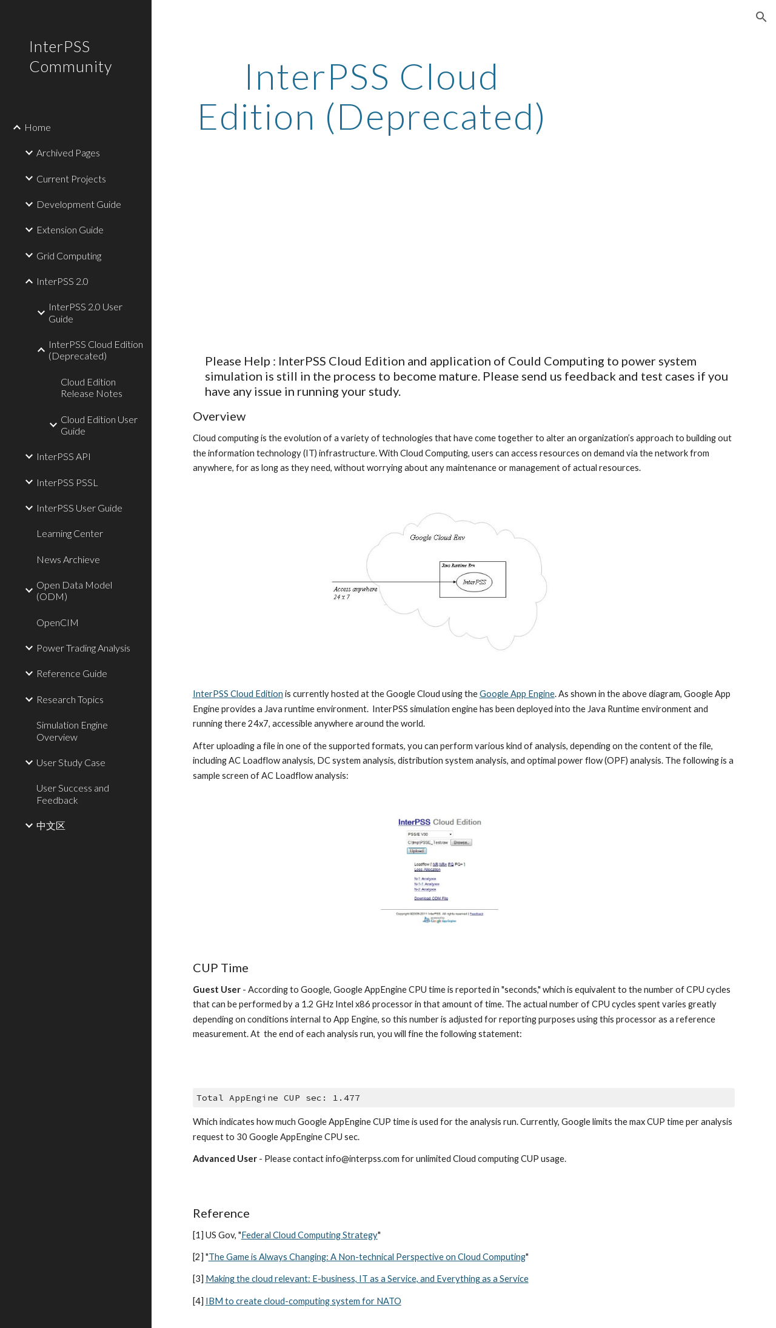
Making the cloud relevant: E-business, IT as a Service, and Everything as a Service (367, 1278)
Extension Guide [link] (70, 229)
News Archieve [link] (68, 559)
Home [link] (37, 127)
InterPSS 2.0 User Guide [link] (85, 312)
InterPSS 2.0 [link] (62, 281)
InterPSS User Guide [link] (79, 507)
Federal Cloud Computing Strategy (309, 1235)
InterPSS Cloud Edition (238, 694)
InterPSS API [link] (63, 456)
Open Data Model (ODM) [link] (74, 590)
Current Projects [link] (71, 178)
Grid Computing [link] (68, 255)
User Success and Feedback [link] (72, 793)
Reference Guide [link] (71, 673)
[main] (372, 96)
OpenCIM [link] (57, 622)
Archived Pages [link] (68, 152)
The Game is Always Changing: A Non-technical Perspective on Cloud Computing (367, 1257)
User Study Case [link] (70, 762)
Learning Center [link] (69, 533)
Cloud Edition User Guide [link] (99, 424)
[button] (761, 17)
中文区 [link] (50, 825)
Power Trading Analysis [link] (83, 647)
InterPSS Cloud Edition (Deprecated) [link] (95, 349)
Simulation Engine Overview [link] (72, 730)
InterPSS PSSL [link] (67, 482)
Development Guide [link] (78, 204)
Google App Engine (517, 694)
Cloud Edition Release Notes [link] (91, 387)
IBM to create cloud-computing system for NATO (303, 1301)
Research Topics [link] (70, 699)
